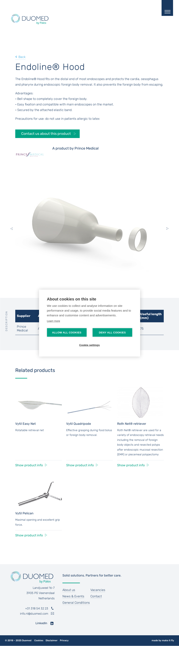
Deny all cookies (112, 332)
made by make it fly (163, 640)
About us (68, 590)
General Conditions (76, 602)
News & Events (73, 596)
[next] (167, 229)
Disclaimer (51, 640)
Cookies (38, 640)
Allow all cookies (66, 332)
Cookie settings (89, 344)
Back (22, 57)
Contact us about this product (46, 133)
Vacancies (97, 590)
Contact (96, 596)
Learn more (53, 320)
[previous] (12, 229)
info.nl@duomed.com (34, 613)
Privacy (64, 640)
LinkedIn (41, 623)
